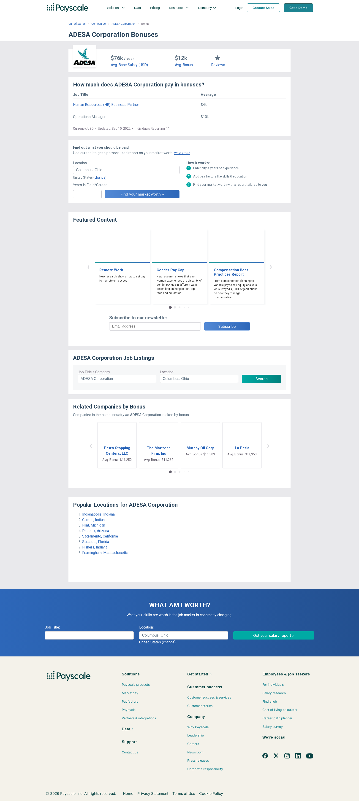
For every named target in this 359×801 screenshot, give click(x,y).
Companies (98, 23)
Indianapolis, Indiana (98, 514)
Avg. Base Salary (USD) (129, 65)
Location (167, 372)
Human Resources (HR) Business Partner (106, 104)
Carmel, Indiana (94, 520)
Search (262, 378)
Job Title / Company (94, 372)
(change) (99, 177)
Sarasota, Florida (95, 542)
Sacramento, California (100, 536)
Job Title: (52, 627)
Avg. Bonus (184, 65)
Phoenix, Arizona (95, 531)
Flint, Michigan (93, 525)
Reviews (218, 65)
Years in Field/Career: (90, 185)
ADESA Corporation (124, 23)
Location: (80, 163)
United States (77, 23)
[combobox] (126, 170)
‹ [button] (88, 266)
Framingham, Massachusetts (105, 553)
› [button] (270, 266)
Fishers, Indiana (94, 547)
